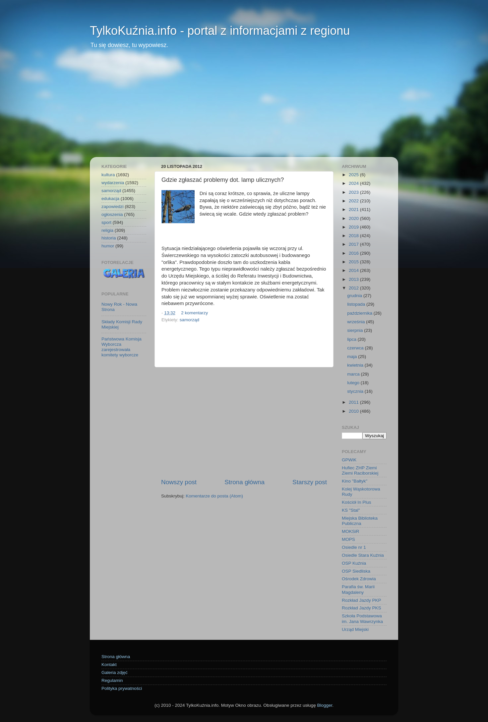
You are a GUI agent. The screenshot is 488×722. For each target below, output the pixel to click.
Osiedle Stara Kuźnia (363, 555)
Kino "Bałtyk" (354, 481)
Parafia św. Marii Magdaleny (358, 589)
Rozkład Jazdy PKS (361, 607)
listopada (356, 304)
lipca (352, 339)
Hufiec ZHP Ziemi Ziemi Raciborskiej (360, 470)
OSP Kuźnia (354, 563)
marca (354, 374)
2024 (354, 183)
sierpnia (355, 330)
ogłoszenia (112, 214)
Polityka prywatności (121, 688)
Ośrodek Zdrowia (359, 578)
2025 (354, 174)
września (356, 321)
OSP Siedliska (356, 571)
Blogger (324, 705)
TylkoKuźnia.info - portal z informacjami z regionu (220, 30)
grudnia (355, 295)
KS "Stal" (351, 510)
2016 (354, 253)
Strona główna (244, 482)
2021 (354, 209)
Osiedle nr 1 (354, 547)
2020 (354, 218)
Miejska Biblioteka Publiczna (360, 521)
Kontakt (109, 664)
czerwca (356, 347)
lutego (354, 382)
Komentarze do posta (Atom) (214, 495)
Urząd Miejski (355, 629)
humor (107, 245)
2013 (354, 279)
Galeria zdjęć (114, 672)
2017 (354, 244)
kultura (108, 174)
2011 (354, 402)
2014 (354, 270)
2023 (354, 192)
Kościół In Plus (356, 502)
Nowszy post (179, 482)
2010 (354, 411)
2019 (354, 227)
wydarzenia (112, 182)
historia (108, 237)
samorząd (189, 319)
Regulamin (112, 680)
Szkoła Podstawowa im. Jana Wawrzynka (362, 618)
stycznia (356, 391)
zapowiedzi (112, 206)
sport (106, 222)
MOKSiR (350, 531)
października (360, 313)
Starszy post (309, 482)
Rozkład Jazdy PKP (361, 600)
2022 (354, 200)
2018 (354, 235)
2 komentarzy (194, 312)
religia (107, 230)
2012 (354, 287)
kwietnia (356, 365)
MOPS (348, 539)
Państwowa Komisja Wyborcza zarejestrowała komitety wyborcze (121, 347)
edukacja (110, 198)
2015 (354, 261)
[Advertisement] (244, 107)
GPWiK (349, 459)
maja (352, 356)
